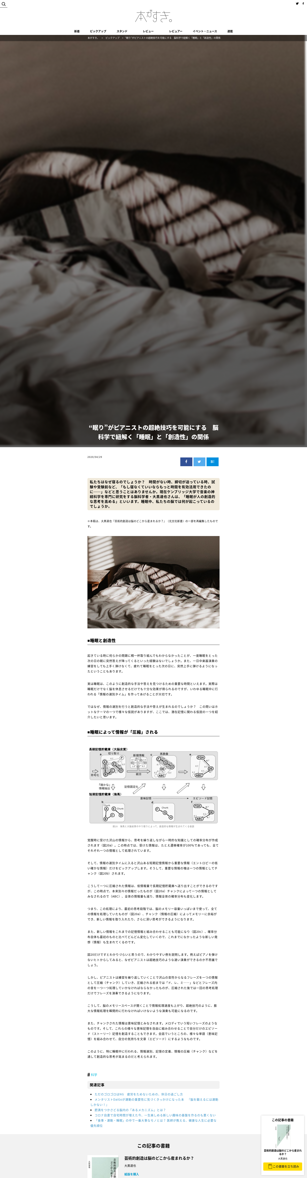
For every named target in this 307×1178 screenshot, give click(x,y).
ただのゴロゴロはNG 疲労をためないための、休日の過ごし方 (139, 1094)
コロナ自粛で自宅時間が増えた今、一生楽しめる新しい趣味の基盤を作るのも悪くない (155, 1115)
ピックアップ (98, 31)
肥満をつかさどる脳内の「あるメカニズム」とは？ (130, 1110)
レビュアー (175, 31)
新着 (77, 31)
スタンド (122, 31)
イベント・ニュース (205, 31)
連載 (230, 31)
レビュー (148, 31)
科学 (94, 1074)
